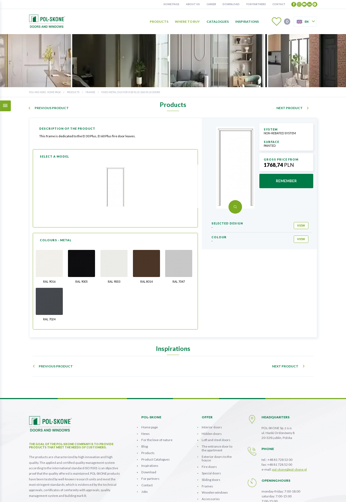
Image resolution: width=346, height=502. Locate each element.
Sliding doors (211, 440)
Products (159, 21)
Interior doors (212, 387)
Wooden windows (215, 453)
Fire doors (209, 427)
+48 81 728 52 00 (279, 420)
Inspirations (247, 21)
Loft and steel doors (216, 400)
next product (289, 108)
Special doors (211, 433)
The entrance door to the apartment (217, 408)
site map (244, 492)
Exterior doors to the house (217, 419)
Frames (90, 92)
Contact (278, 4)
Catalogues (218, 21)
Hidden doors (212, 394)
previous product (52, 108)
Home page (171, 4)
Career (211, 4)
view (301, 225)
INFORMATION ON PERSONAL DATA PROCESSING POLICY (195, 492)
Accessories (211, 459)
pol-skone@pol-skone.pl (289, 430)
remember (286, 181)
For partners (256, 4)
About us (193, 4)
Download (231, 4)
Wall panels (210, 466)
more (36, 478)
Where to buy (187, 21)
